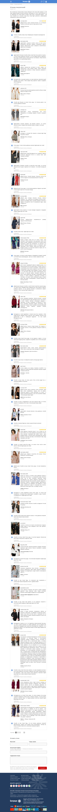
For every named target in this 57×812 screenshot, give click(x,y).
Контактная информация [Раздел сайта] (37, 778)
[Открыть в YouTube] (19, 786)
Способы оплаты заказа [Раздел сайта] (15, 778)
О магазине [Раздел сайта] (12, 775)
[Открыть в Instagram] (14, 786)
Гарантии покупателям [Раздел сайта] (26, 776)
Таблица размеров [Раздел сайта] (25, 780)
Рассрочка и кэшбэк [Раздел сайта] (14, 780)
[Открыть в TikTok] (22, 786)
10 (24, 732)
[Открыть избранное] (44, 1)
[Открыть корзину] (46, 1)
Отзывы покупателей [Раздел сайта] (25, 778)
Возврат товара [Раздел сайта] (35, 780)
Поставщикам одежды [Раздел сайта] (36, 776)
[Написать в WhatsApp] (29, 786)
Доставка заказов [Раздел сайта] (24, 775)
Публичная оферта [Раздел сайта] (14, 776)
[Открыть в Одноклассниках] (11, 786)
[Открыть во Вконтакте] (16, 786)
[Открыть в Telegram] (24, 786)
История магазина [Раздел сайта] (36, 775)
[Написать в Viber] (27, 786)
